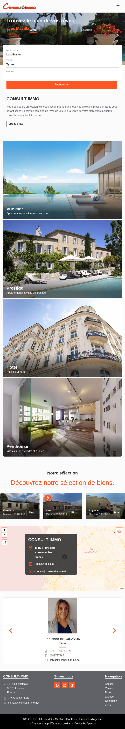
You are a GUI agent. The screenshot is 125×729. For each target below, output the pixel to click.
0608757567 (56, 655)
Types (9, 60)
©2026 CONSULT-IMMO (37, 719)
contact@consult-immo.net (50, 571)
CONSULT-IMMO (44, 539)
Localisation (12, 50)
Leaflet (121, 589)
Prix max (10, 72)
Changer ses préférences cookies (51, 723)
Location (86, 30)
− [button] (4, 535)
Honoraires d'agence (90, 719)
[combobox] (62, 54)
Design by (85, 723)
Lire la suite (16, 123)
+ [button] (4, 530)
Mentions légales (65, 719)
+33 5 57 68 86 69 (44, 564)
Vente (33, 30)
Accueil (19, 8)
